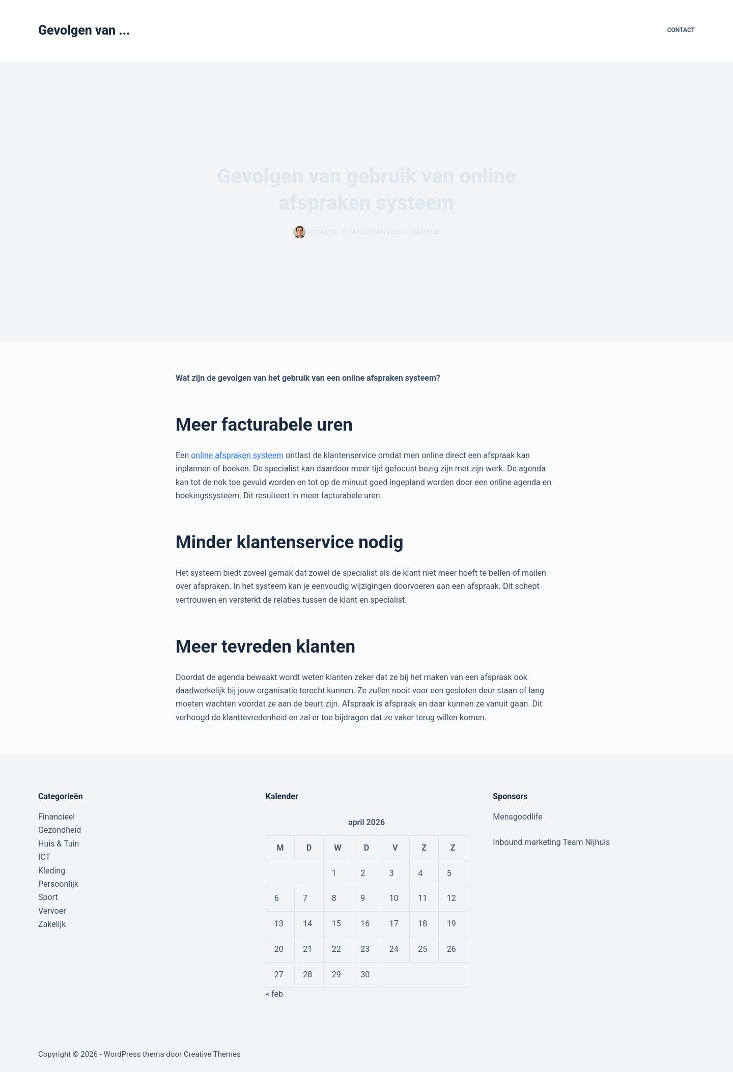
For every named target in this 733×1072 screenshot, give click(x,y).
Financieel (56, 817)
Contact (681, 30)
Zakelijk (426, 232)
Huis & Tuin (58, 844)
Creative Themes (212, 1054)
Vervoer (52, 911)
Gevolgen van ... (84, 30)
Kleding (51, 871)
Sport (48, 897)
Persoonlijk (58, 884)
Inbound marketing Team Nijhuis (551, 842)
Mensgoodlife (517, 817)
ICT (44, 857)
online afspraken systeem (237, 455)
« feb (274, 994)
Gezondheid (59, 830)
